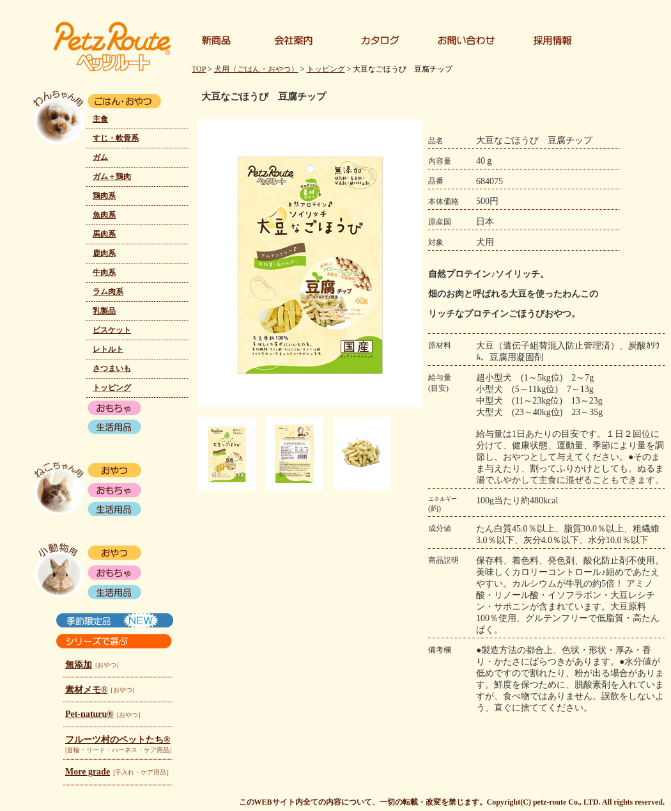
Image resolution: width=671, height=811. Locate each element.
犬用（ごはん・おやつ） (256, 69)
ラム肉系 (108, 291)
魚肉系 (104, 214)
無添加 (78, 665)
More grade (87, 771)
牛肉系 (104, 272)
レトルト (108, 349)
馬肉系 (104, 234)
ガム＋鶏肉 (112, 176)
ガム (100, 157)
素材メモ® (86, 690)
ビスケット (112, 330)
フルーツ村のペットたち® (117, 739)
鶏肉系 (104, 195)
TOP (199, 69)
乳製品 (104, 310)
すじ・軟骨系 (116, 138)
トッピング (112, 387)
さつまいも (112, 368)
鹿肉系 (104, 253)
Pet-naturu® (89, 714)
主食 (100, 118)
